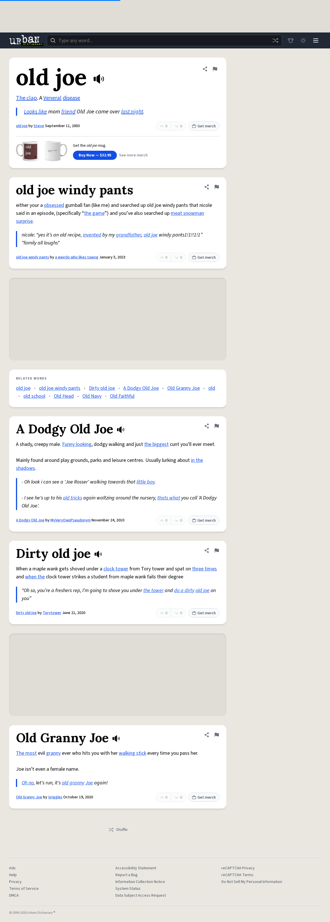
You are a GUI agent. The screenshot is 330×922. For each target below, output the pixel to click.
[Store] (291, 40)
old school (34, 396)
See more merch (133, 155)
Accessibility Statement (135, 868)
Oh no (28, 782)
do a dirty (184, 590)
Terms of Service (24, 889)
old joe (22, 126)
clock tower (115, 568)
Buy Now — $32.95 (95, 155)
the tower (153, 590)
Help (13, 875)
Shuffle (118, 830)
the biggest (156, 444)
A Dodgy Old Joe (141, 388)
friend (68, 112)
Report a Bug (126, 875)
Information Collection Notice (140, 882)
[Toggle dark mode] (303, 40)
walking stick (132, 753)
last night (132, 112)
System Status (127, 889)
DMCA (14, 895)
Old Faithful (122, 396)
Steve (39, 126)
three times (204, 568)
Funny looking (76, 444)
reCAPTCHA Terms (237, 875)
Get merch (204, 126)
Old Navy (91, 396)
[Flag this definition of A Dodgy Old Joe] (216, 426)
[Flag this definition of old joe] (214, 69)
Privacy (15, 882)
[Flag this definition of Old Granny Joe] (216, 734)
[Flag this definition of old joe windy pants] (216, 186)
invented (92, 234)
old (211, 388)
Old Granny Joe (183, 388)
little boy (145, 482)
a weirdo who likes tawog (76, 257)
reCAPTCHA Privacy (238, 868)
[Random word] (275, 40)
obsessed (54, 205)
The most (26, 753)
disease (71, 98)
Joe (89, 782)
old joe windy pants (32, 257)
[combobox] (164, 40)
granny (53, 753)
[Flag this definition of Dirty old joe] (216, 550)
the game (94, 213)
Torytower (52, 613)
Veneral (52, 98)
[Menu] (316, 40)
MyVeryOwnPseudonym (70, 520)
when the (35, 576)
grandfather (128, 234)
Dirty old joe (102, 388)
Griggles (55, 797)
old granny (73, 782)
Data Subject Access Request (140, 895)
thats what (168, 497)
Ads (12, 868)
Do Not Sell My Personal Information (251, 882)
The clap (26, 98)
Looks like (35, 112)
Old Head (64, 396)
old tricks (72, 497)
